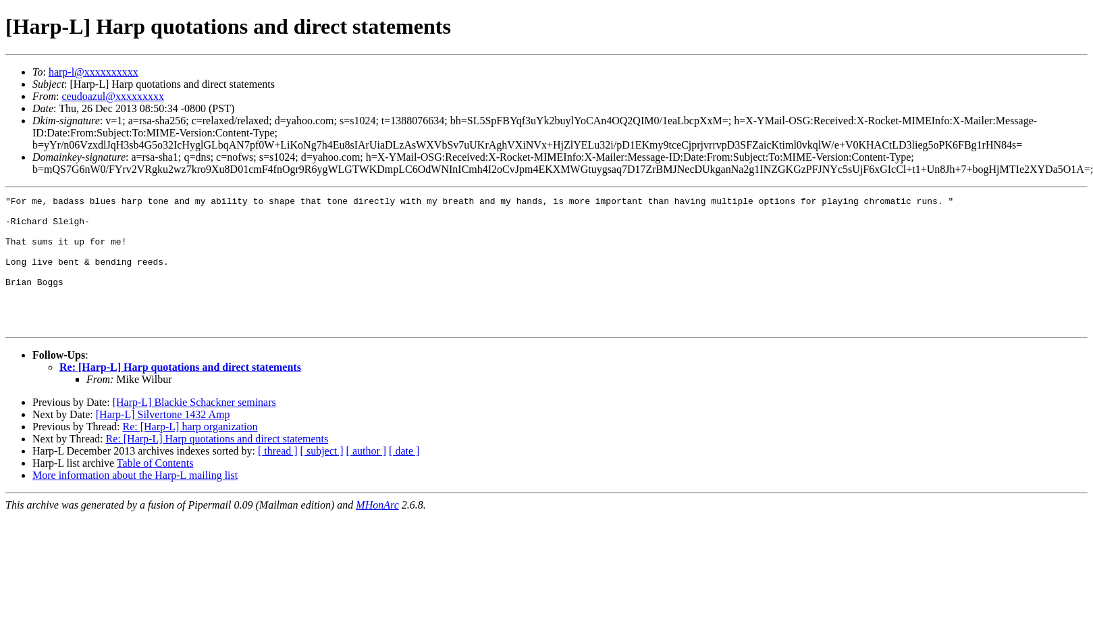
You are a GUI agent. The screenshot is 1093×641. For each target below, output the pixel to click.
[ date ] (404, 477)
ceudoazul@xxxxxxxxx (112, 96)
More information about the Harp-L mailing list (135, 501)
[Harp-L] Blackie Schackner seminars (194, 428)
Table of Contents (155, 489)
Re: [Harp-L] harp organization (189, 453)
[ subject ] (322, 477)
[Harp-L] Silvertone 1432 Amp (163, 440)
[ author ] (366, 477)
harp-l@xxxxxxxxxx (93, 72)
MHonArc (377, 531)
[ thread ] (278, 477)
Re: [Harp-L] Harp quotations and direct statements (180, 393)
